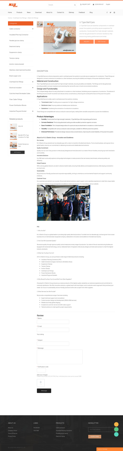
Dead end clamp (14, 46)
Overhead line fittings (19, 18)
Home (10, 18)
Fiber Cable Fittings (15, 99)
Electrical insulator (15, 88)
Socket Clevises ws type (23, 145)
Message (40, 348)
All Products (17, 152)
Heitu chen (116, 434)
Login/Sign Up (99, 4)
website (96, 184)
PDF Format (101, 42)
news (28, 12)
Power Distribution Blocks (17, 105)
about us (49, 12)
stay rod (20, 126)
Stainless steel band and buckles (20, 70)
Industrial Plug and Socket (17, 111)
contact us (60, 12)
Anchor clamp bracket (16, 64)
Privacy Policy (12, 436)
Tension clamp (14, 58)
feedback (82, 12)
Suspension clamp (15, 52)
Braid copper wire (15, 76)
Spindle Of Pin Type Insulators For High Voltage (23, 136)
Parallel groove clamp (16, 40)
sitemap (71, 12)
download (38, 12)
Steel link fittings (33, 18)
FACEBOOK (37, 428)
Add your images (59, 375)
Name (39, 318)
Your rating (40, 334)
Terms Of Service (12, 433)
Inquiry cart (86, 4)
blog (91, 12)
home (10, 12)
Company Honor (12, 431)
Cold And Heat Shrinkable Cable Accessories (24, 93)
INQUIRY (86, 42)
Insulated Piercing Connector (18, 35)
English (108, 4)
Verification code (42, 367)
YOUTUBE (36, 431)
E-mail (39, 326)
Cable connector (14, 29)
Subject (39, 340)
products (19, 12)
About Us (10, 428)
